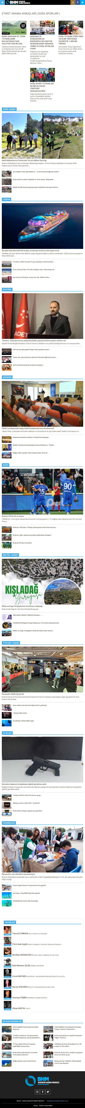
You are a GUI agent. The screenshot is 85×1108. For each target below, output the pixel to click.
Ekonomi (7, 377)
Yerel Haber (9, 109)
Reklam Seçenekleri (45, 1105)
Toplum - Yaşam (11, 643)
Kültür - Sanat (10, 555)
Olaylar (7, 733)
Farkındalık (9, 823)
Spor (5, 465)
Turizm (6, 199)
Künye (36, 1105)
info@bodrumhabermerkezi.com (57, 1101)
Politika (7, 289)
